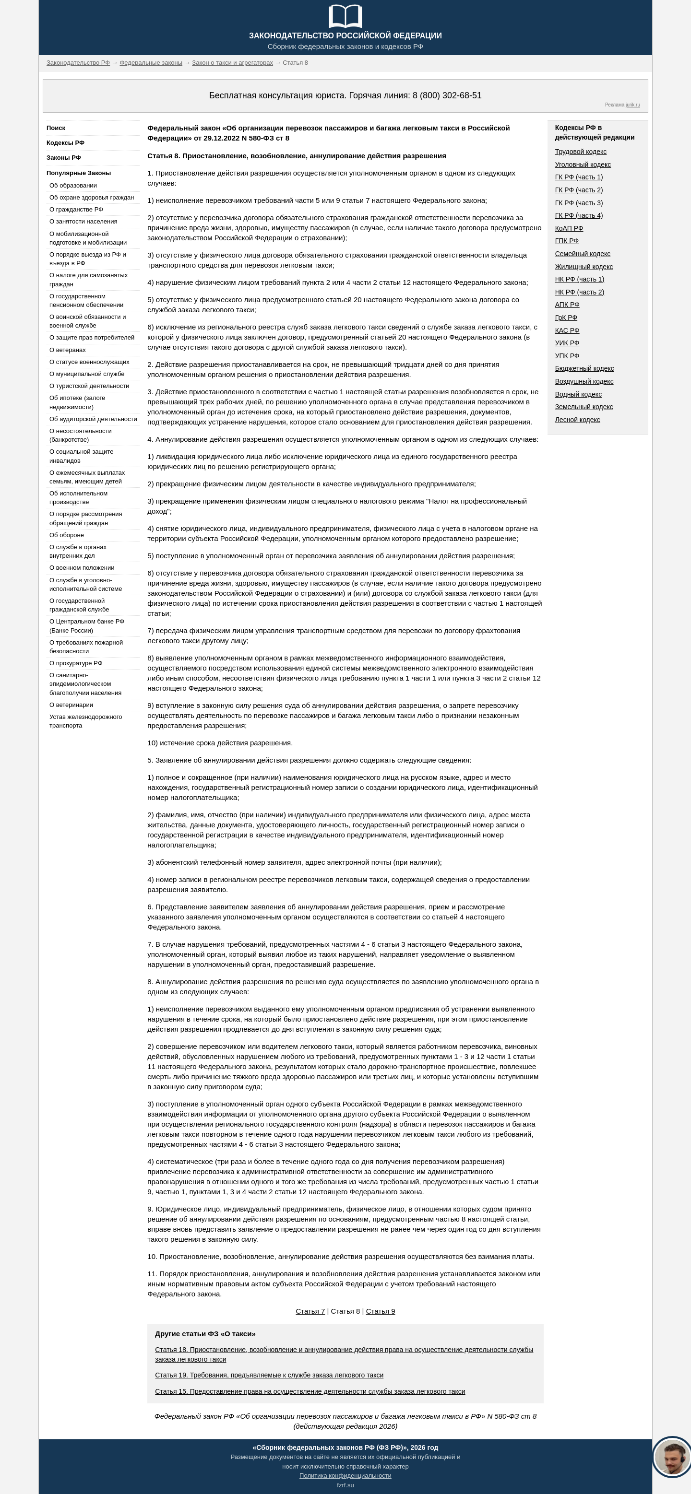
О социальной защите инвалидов (81, 456)
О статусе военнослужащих (89, 361)
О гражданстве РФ (76, 209)
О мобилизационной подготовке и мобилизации (88, 238)
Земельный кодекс (584, 407)
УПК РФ (567, 356)
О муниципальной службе (86, 373)
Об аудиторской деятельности (93, 419)
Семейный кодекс (583, 254)
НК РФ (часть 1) (580, 279)
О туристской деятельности (89, 385)
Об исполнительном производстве (78, 498)
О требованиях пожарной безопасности (86, 647)
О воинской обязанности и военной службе (87, 321)
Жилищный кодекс (584, 267)
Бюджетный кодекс (584, 368)
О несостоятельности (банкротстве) (80, 435)
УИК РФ (567, 343)
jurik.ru (633, 104)
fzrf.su (345, 1485)
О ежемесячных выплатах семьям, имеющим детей (87, 477)
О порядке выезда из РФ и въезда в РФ (87, 259)
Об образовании (73, 185)
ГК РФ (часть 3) (579, 203)
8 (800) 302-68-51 (447, 95)
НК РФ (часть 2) (580, 292)
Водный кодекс (578, 394)
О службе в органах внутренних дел (78, 551)
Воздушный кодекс (584, 381)
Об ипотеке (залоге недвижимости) (77, 402)
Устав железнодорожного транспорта (85, 721)
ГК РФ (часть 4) (579, 215)
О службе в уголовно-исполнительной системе (85, 584)
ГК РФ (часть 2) (579, 190)
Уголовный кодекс (583, 164)
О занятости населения (83, 221)
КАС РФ (567, 330)
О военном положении (82, 567)
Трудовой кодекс (581, 151)
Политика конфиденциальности (345, 1475)
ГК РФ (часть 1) (579, 177)
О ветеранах (67, 349)
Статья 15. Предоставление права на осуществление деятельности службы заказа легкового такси (310, 1391)
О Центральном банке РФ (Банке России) (86, 626)
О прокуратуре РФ (76, 663)
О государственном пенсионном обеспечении (86, 300)
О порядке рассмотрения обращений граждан (85, 518)
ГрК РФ (566, 317)
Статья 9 (380, 1311)
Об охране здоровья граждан (91, 197)
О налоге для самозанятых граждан (88, 279)
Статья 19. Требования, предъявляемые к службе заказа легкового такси (269, 1375)
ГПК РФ (567, 241)
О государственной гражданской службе (79, 605)
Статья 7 (310, 1311)
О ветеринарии (71, 704)
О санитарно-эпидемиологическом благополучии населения (85, 683)
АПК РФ (567, 304)
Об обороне (66, 535)
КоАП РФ (569, 228)
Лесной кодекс (577, 419)
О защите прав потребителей (91, 337)
